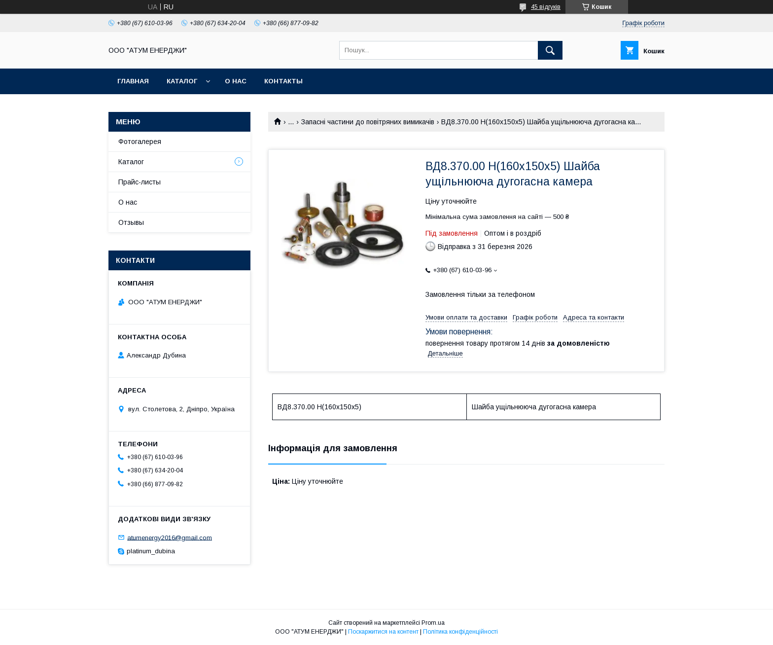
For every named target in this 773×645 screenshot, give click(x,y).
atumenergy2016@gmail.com (169, 537)
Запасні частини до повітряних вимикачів (367, 122)
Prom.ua (433, 622)
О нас (235, 81)
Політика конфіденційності (460, 631)
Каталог (182, 81)
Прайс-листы (139, 182)
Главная (133, 81)
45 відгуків (546, 6)
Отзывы (131, 222)
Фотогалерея (139, 141)
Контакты (283, 81)
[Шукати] (550, 50)
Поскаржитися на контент (383, 631)
